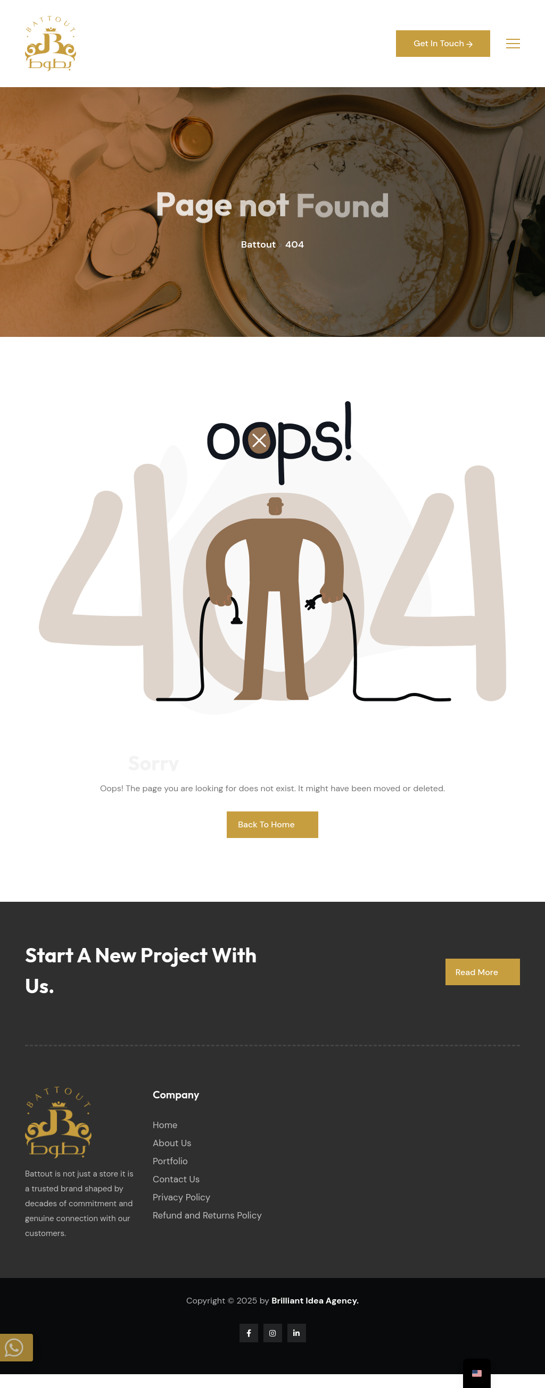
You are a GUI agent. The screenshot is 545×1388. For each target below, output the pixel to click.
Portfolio (170, 1161)
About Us (172, 1143)
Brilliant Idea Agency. (315, 1300)
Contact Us (176, 1179)
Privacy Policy (181, 1197)
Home (165, 1125)
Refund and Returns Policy (207, 1215)
